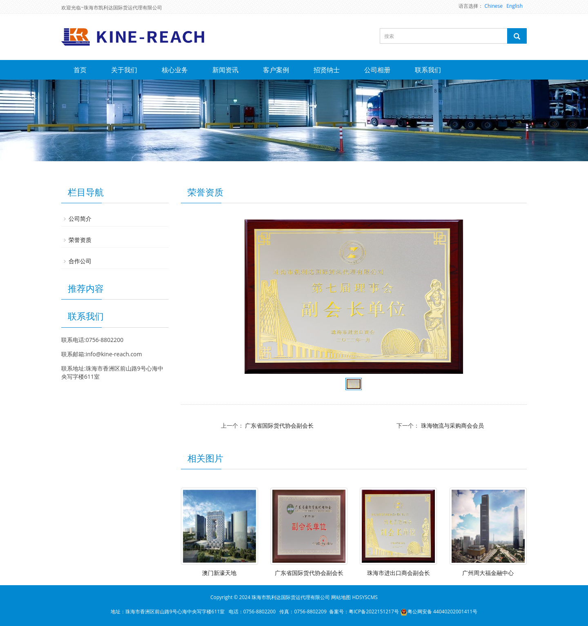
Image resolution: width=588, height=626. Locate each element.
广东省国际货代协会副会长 (279, 425)
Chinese (493, 5)
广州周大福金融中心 (488, 573)
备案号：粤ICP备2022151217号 (364, 611)
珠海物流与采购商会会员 (452, 425)
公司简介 (80, 218)
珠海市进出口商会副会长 (398, 573)
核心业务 (175, 69)
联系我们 (428, 69)
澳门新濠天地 (219, 573)
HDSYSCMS (364, 597)
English (514, 5)
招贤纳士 (327, 69)
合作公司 (80, 261)
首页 (80, 69)
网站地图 (341, 597)
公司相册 (377, 69)
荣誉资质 (80, 240)
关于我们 (124, 69)
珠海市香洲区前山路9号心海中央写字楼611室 (175, 611)
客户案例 (276, 69)
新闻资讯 (225, 69)
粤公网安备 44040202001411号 (438, 611)
